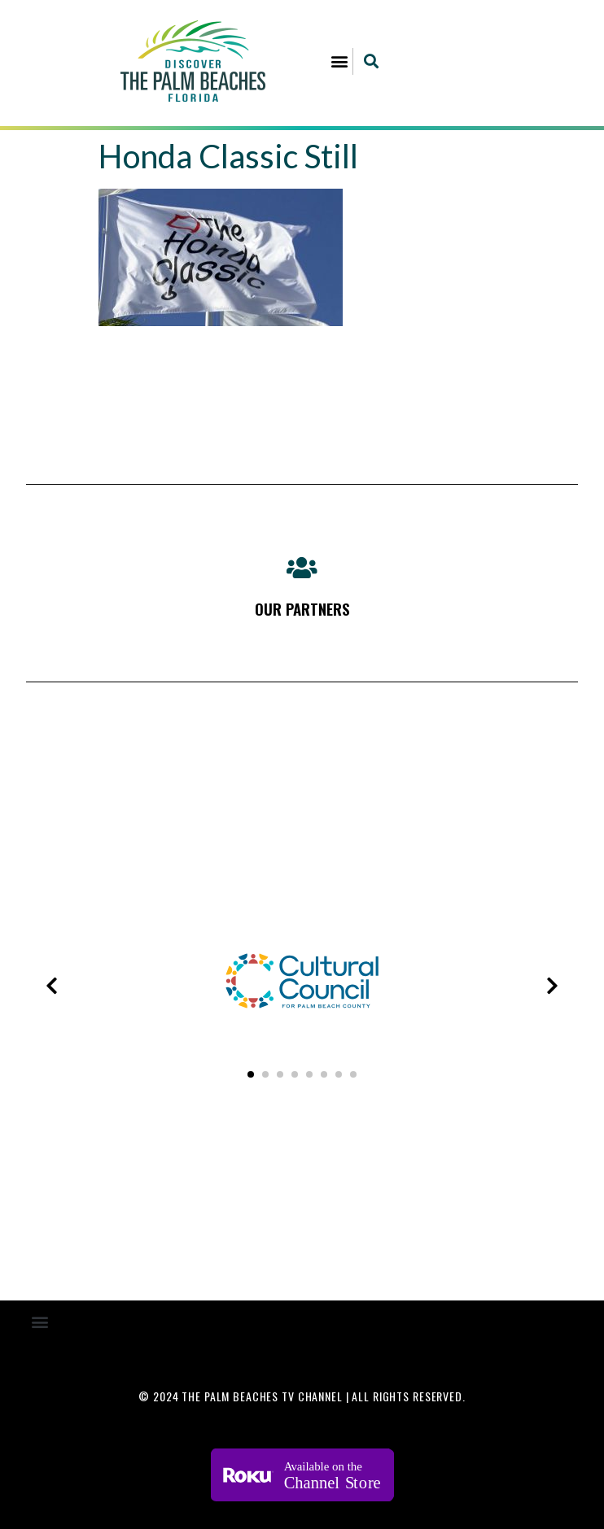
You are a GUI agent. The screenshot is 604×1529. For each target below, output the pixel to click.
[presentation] (51, 986)
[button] (339, 61)
